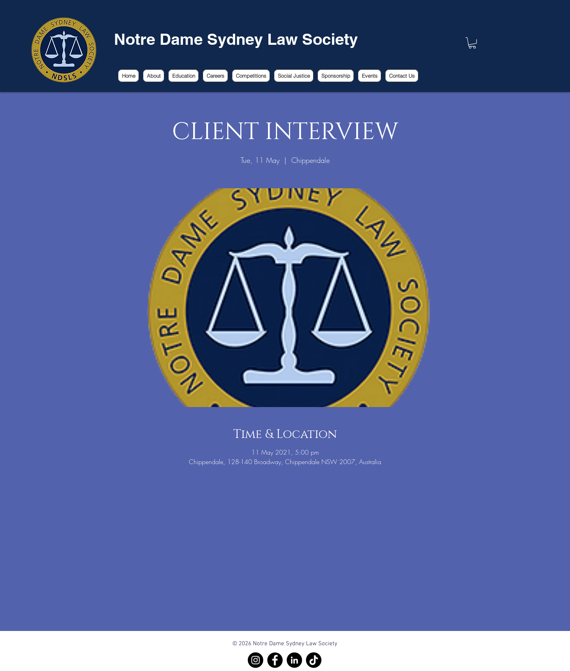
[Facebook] (275, 660)
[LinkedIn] (294, 660)
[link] (472, 43)
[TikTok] (313, 660)
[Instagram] (255, 660)
